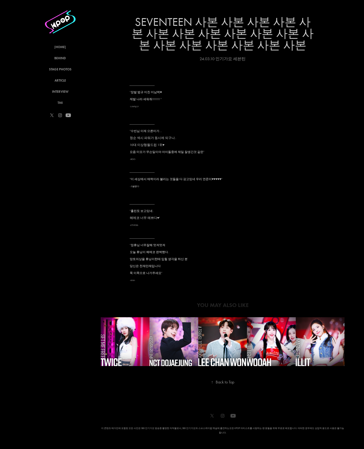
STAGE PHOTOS (60, 69)
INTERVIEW (60, 92)
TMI (60, 103)
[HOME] (60, 47)
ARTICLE (60, 81)
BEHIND (60, 58)
